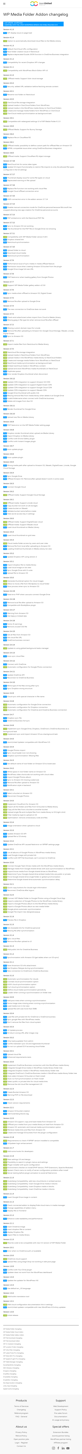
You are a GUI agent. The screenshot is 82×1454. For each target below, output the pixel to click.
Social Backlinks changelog (12, 1365)
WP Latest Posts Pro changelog (13, 1353)
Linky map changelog (10, 1386)
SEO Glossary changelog (11, 1368)
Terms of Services (21, 1406)
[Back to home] (41, 3)
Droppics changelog (9, 1371)
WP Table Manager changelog (13, 1362)
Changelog (21, 1410)
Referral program (21, 1413)
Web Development (60, 1406)
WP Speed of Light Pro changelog (14, 1359)
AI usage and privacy (60, 1420)
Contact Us (21, 1446)
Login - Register (21, 1443)
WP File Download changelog (12, 1338)
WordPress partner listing (60, 1439)
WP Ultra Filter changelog (11, 1350)
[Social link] (53, 1448)
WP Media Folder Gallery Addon (13, 1335)
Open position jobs (21, 1439)
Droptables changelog (10, 1377)
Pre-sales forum (60, 1413)
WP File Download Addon (11, 1341)
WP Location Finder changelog (13, 1347)
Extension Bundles (60, 1432)
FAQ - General (21, 1417)
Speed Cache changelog (11, 1389)
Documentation (60, 1417)
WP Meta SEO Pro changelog (12, 1356)
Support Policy (61, 1410)
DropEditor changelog (10, 1380)
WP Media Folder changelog (12, 1329)
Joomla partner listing (61, 1436)
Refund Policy (21, 1436)
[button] (4, 3)
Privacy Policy (21, 1432)
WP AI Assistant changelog (12, 1344)
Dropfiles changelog (9, 1374)
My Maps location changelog (12, 1383)
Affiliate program (61, 1443)
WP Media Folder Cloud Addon (13, 1332)
